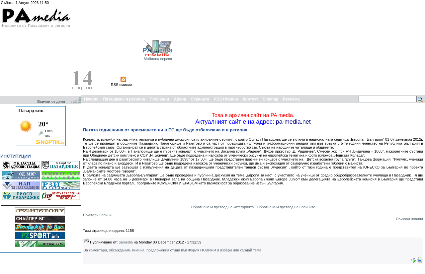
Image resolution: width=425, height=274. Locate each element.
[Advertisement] (356, 47)
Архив (180, 99)
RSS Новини (226, 99)
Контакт (250, 99)
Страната (200, 99)
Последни (159, 99)
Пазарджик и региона (124, 99)
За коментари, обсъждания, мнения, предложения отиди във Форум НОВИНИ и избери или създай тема (172, 250)
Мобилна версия (158, 59)
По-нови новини (409, 219)
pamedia (126, 242)
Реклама (291, 99)
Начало (91, 99)
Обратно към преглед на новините (286, 207)
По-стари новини (97, 215)
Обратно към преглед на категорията (222, 207)
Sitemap (271, 99)
